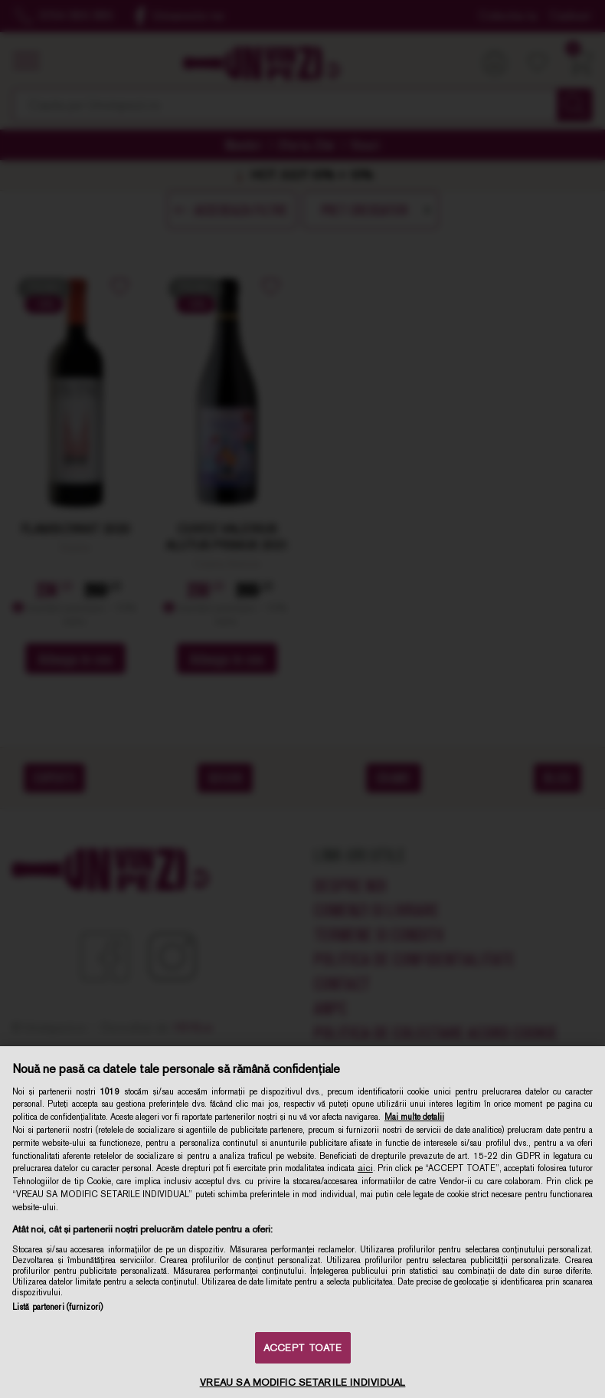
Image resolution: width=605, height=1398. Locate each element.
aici (365, 1168)
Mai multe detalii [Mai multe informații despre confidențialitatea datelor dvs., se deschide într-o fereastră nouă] (414, 1116)
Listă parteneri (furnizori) (57, 1306)
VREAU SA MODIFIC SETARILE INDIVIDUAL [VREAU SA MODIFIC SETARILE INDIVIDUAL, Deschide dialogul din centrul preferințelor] (303, 1382)
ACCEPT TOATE (302, 1347)
